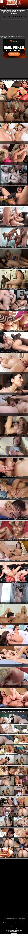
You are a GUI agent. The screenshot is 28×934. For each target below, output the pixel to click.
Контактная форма (10, 930)
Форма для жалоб (19, 930)
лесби (5, 37)
